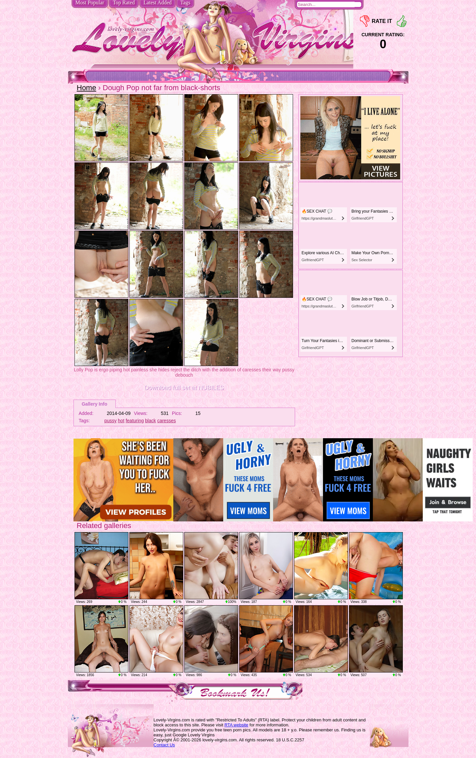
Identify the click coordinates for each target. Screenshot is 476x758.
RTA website (236, 724)
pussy (110, 420)
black (150, 420)
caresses (166, 420)
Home (86, 88)
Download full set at (184, 387)
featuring (135, 420)
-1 (365, 21)
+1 (401, 21)
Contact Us (164, 744)
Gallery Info (94, 404)
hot (121, 420)
